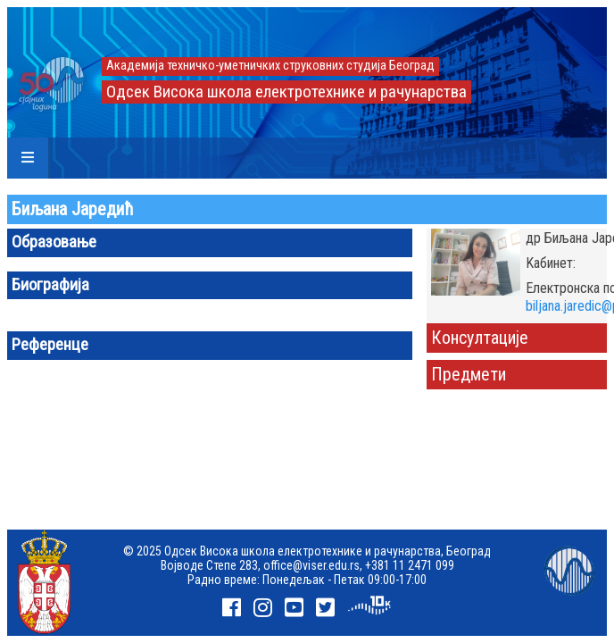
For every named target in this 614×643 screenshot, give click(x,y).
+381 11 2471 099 (409, 565)
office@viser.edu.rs (311, 565)
